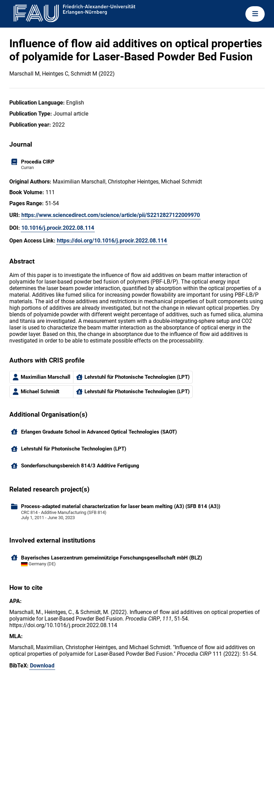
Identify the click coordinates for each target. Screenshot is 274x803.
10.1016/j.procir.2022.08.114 (57, 228)
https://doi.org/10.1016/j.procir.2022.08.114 (112, 240)
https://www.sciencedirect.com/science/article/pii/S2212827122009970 (110, 215)
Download (42, 665)
